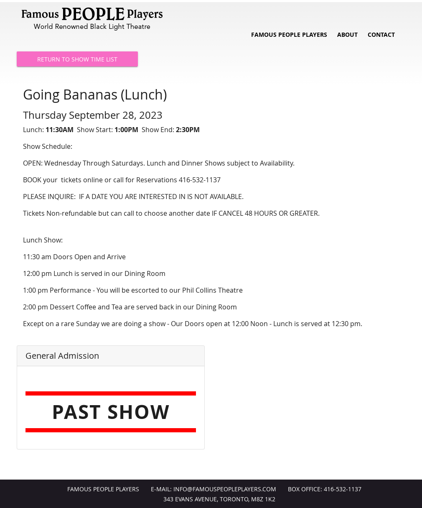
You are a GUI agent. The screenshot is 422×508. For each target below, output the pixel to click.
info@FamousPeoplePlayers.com (224, 489)
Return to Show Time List (77, 59)
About (347, 35)
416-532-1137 (342, 489)
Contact (381, 35)
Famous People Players (289, 35)
